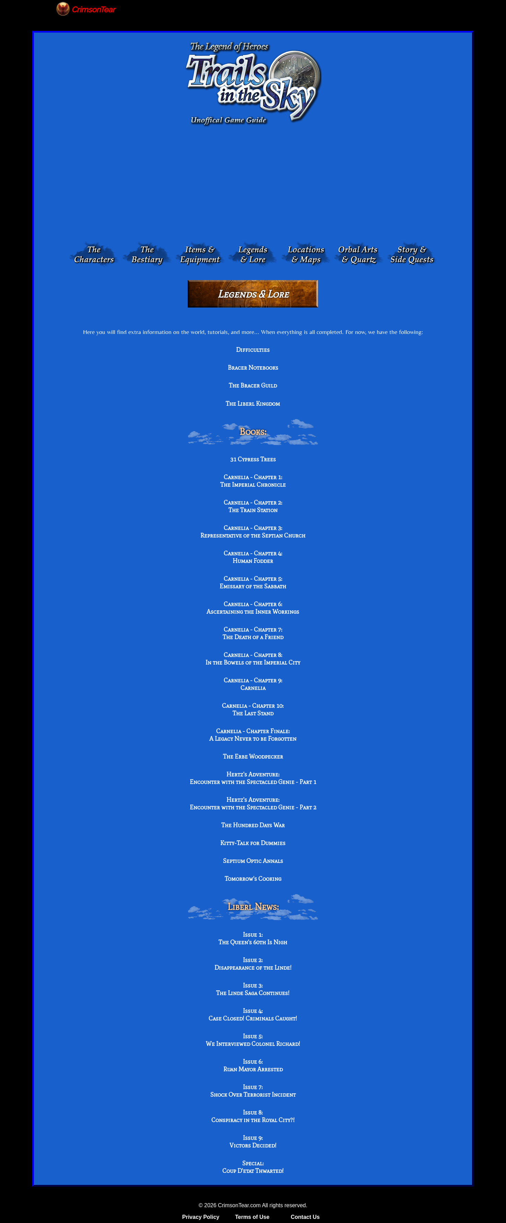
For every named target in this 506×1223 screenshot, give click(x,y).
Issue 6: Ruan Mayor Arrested (253, 1065)
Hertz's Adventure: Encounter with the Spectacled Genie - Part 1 (253, 778)
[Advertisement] (253, 186)
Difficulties (253, 350)
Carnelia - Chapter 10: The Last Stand (253, 709)
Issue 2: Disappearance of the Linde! (253, 963)
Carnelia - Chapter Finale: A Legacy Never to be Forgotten (252, 734)
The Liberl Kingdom (253, 403)
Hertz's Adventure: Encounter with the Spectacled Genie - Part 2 (253, 803)
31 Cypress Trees (253, 459)
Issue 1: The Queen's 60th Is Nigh (253, 938)
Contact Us (305, 1217)
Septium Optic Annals (253, 861)
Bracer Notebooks (253, 367)
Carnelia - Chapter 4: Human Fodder (253, 557)
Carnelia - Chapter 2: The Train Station (253, 506)
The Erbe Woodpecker (253, 756)
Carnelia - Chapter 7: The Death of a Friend (253, 633)
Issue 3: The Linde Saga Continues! (253, 989)
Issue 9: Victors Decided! (253, 1141)
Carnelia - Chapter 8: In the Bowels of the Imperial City (252, 658)
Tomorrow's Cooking (253, 878)
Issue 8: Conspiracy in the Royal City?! (253, 1116)
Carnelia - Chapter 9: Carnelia (253, 684)
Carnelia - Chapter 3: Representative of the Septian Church (252, 531)
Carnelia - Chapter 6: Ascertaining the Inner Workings (253, 607)
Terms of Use (252, 1217)
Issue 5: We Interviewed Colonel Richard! (253, 1040)
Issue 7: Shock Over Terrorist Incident (253, 1090)
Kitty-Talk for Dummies (252, 843)
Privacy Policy (201, 1217)
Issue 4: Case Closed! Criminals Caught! (253, 1014)
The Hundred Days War (253, 825)
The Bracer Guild (253, 385)
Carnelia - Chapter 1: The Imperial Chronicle (253, 480)
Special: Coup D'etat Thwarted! (253, 1167)
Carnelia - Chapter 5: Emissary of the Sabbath (253, 582)
